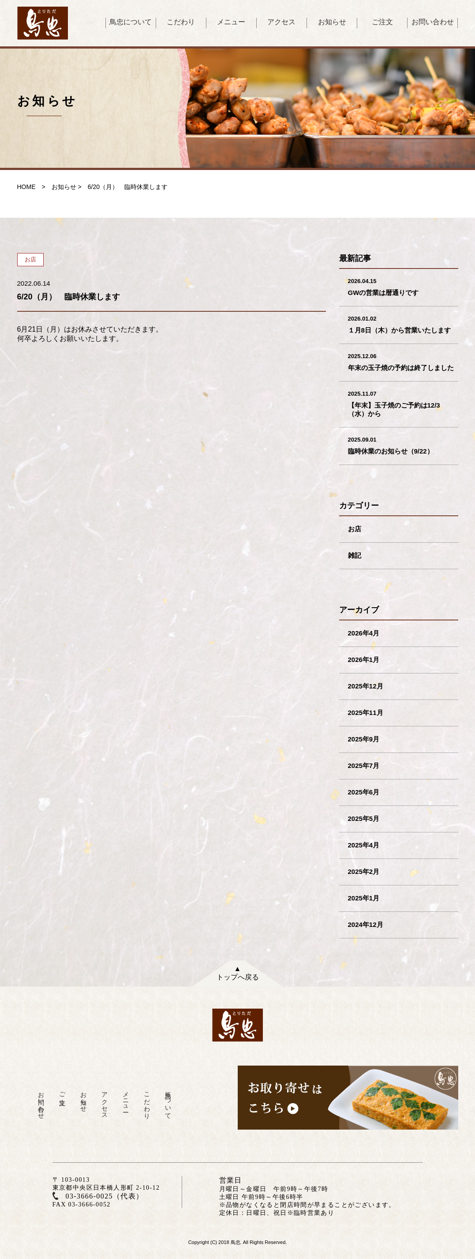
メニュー (231, 22)
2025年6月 (364, 792)
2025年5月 (364, 818)
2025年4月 (364, 845)
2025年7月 (364, 765)
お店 (354, 529)
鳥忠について (130, 22)
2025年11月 (365, 712)
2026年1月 (364, 659)
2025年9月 (364, 739)
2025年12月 (365, 686)
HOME (26, 186)
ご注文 (382, 22)
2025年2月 (364, 871)
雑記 (354, 555)
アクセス (281, 22)
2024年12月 (365, 924)
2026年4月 (364, 633)
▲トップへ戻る (238, 973)
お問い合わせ (432, 22)
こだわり (181, 22)
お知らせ (332, 22)
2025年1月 (364, 898)
